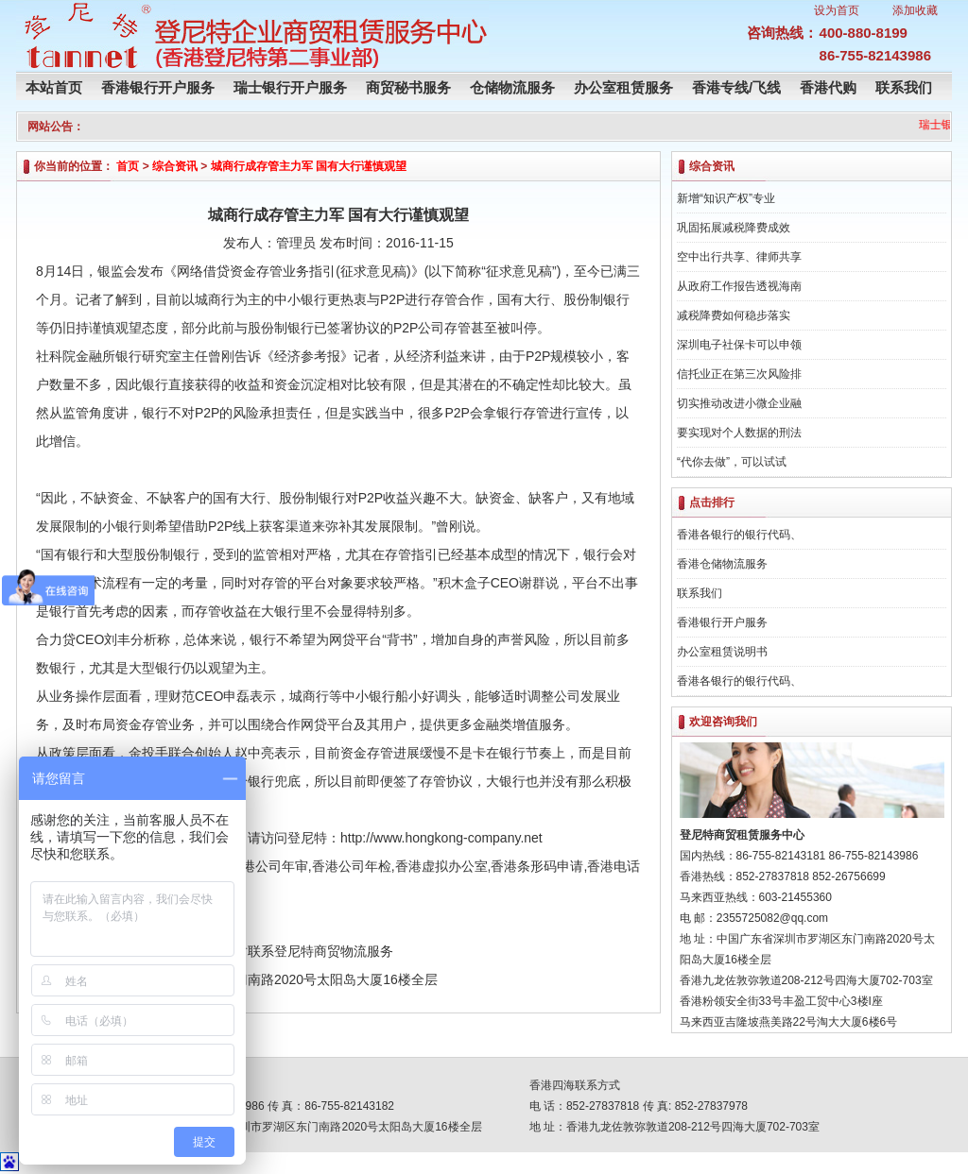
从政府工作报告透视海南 (739, 286)
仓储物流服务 (512, 87)
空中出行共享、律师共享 (739, 257)
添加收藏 (915, 10)
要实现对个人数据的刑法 (739, 432)
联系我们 (903, 87)
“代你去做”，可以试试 (731, 461)
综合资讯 (175, 166)
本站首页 (54, 87)
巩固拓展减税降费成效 (733, 227)
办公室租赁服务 (623, 87)
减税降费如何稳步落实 (733, 315)
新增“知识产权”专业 (726, 198)
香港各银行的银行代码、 (739, 534)
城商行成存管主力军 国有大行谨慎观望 (308, 166)
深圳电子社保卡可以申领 (739, 344)
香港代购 (828, 87)
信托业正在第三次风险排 (739, 374)
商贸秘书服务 (408, 87)
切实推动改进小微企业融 (739, 403)
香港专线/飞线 (736, 87)
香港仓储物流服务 (722, 563)
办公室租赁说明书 (722, 651)
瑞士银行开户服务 (290, 87)
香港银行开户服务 (158, 87)
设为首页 (836, 10)
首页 (127, 166)
